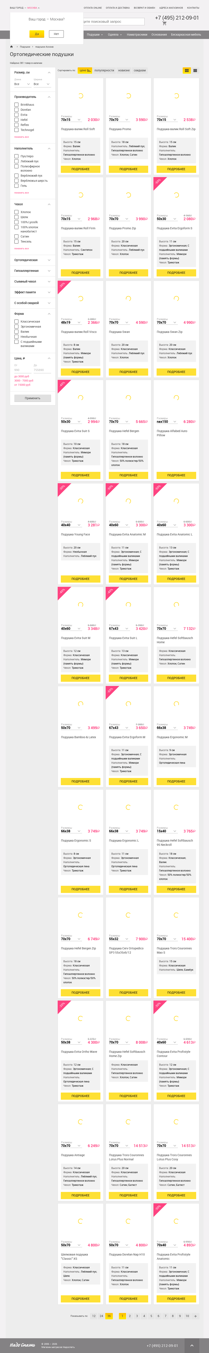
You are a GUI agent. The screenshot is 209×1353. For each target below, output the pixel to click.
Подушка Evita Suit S (75, 431)
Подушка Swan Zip (169, 332)
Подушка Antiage (73, 1155)
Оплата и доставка (118, 8)
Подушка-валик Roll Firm (78, 228)
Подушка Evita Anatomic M (127, 534)
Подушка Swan (119, 332)
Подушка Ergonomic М (172, 737)
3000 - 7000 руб (23, 380)
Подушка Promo (120, 129)
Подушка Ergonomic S (76, 840)
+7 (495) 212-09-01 (177, 18)
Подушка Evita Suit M (75, 638)
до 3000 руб (21, 376)
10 (187, 1316)
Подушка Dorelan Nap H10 (127, 1254)
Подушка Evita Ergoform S (174, 228)
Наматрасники (137, 34)
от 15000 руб (22, 384)
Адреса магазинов (171, 8)
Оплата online (93, 8)
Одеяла (113, 34)
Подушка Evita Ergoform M (127, 737)
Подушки (93, 34)
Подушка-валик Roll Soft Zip (176, 129)
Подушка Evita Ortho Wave (79, 1052)
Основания (159, 34)
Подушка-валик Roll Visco (79, 332)
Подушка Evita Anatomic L (175, 534)
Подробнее (80, 169)
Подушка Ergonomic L (124, 840)
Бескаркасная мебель (186, 34)
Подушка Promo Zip (122, 228)
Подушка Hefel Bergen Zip (78, 948)
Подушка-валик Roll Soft (78, 129)
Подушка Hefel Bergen (124, 431)
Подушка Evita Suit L (123, 638)
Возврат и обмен (144, 8)
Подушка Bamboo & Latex (78, 737)
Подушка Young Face (75, 534)
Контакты (193, 8)
